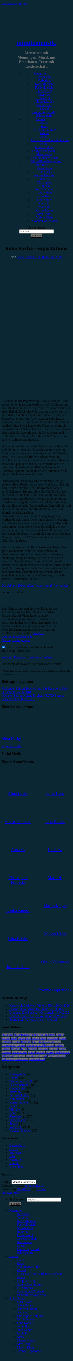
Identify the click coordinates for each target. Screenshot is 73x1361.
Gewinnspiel (44, 98)
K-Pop (24, 1049)
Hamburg (59, 1045)
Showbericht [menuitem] (25, 1228)
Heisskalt (6, 1049)
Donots (62, 1038)
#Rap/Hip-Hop (44, 147)
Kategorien (40, 73)
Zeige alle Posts (11, 746)
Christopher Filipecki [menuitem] (30, 1315)
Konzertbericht (44, 84)
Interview (44, 94)
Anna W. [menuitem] (22, 1312)
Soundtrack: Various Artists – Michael (33, 1019)
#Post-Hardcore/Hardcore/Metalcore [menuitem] (40, 1273)
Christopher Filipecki (44, 184)
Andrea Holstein (44, 175)
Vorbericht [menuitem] (23, 1217)
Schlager (10, 1056)
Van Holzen (41, 1056)
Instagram (34, 657)
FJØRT (50, 1045)
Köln (40, 1049)
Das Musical (52, 1038)
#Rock (44, 122)
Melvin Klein (44, 217)
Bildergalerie (44, 115)
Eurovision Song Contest (13, 1045)
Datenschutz (17, 1145)
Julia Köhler (44, 200)
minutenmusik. (36, 42)
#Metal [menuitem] (21, 1270)
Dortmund (6, 1042)
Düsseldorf (26, 1042)
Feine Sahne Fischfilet (36, 1045)
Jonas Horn (44, 196)
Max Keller (44, 214)
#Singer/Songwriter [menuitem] (29, 1284)
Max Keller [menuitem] (24, 1344)
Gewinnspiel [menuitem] (25, 1235)
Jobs (12, 1156)
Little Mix (6, 1052)
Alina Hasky (44, 171)
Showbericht (44, 91)
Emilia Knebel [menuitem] (26, 1319)
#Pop (44, 126)
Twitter (47, 657)
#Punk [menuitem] (21, 1277)
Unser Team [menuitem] (24, 1301)
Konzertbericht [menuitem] (26, 1221)
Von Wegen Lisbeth (57, 1056)
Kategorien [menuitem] (16, 1210)
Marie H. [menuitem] (22, 1337)
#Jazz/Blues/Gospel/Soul (46, 161)
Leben (13, 1106)
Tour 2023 (31, 1056)
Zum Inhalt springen (14, 3)
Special (44, 108)
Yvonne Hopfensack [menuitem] (29, 1351)
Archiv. (6, 1181)
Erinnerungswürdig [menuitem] (29, 1249)
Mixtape (14, 1109)
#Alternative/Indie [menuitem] (28, 1266)
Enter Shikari (38, 1042)
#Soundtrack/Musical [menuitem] (30, 1291)
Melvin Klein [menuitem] (25, 1347)
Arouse (41, 1189)
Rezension (44, 77)
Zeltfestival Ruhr (37, 1059)
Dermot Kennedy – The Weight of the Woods (37, 1016)
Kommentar (44, 105)
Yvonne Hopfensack (44, 221)
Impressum (16, 1152)
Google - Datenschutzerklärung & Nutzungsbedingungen (23, 636)
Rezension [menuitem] (23, 1214)
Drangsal (16, 1042)
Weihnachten (8, 1059)
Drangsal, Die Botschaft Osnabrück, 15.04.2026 (39, 1012)
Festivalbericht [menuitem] (26, 1224)
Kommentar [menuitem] (24, 1242)
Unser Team (44, 168)
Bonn (28, 1038)
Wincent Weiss (21, 1059)
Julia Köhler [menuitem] (25, 1330)
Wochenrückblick (20, 1130)
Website (6, 657)
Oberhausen (60, 1052)
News (12, 1113)
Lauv (45, 1049)
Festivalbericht (44, 87)
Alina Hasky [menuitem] (25, 1305)
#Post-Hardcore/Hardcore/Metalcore (50, 138)
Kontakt (14, 1163)
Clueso (43, 1038)
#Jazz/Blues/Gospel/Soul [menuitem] (32, 1294)
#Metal (44, 133)
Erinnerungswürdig (44, 112)
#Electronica (44, 154)
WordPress (24, 1189)
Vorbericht (44, 80)
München (40, 1052)
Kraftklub (32, 1049)
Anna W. (44, 178)
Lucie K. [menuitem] (22, 1333)
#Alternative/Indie (44, 129)
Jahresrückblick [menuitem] (27, 1238)
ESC (47, 1042)
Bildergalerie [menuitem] (25, 1252)
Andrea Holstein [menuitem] (27, 1308)
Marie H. (44, 207)
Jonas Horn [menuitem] (24, 1326)
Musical (32, 1052)
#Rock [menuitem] (21, 1259)
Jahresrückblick (44, 101)
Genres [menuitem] (13, 1256)
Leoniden (53, 1049)
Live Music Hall (19, 1052)
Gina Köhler (44, 192)
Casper (35, 1038)
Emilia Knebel (44, 189)
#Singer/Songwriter (44, 150)
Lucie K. (44, 203)
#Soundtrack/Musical (44, 157)
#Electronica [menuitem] (25, 1287)
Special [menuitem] (21, 1245)
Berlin (52, 1034)
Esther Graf (55, 1042)
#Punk (44, 143)
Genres (40, 119)
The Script (20, 1056)
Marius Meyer (44, 210)
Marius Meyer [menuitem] (26, 1340)
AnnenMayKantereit (23, 1034)
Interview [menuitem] (23, 1231)
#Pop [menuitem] (20, 1263)
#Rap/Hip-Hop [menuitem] (26, 1280)
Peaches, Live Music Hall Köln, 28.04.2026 (36, 1009)
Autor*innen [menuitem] (17, 1298)
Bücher (13, 1078)
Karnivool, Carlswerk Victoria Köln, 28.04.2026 (39, 1005)
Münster (50, 1052)
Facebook (20, 657)
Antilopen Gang (40, 1034)
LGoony (62, 1049)
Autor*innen (40, 164)
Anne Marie (7, 1034)
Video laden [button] (23, 650)
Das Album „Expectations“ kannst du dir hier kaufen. (35, 585)
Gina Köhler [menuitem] (25, 1323)
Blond (14, 1038)
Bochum (22, 1038)
